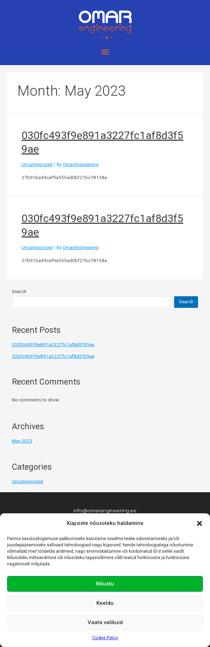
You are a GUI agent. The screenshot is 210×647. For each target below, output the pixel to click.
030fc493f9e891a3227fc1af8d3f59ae (53, 344)
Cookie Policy (105, 637)
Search (19, 291)
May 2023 (22, 441)
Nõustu (105, 584)
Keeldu (105, 603)
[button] (199, 523)
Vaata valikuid (105, 622)
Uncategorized (36, 164)
